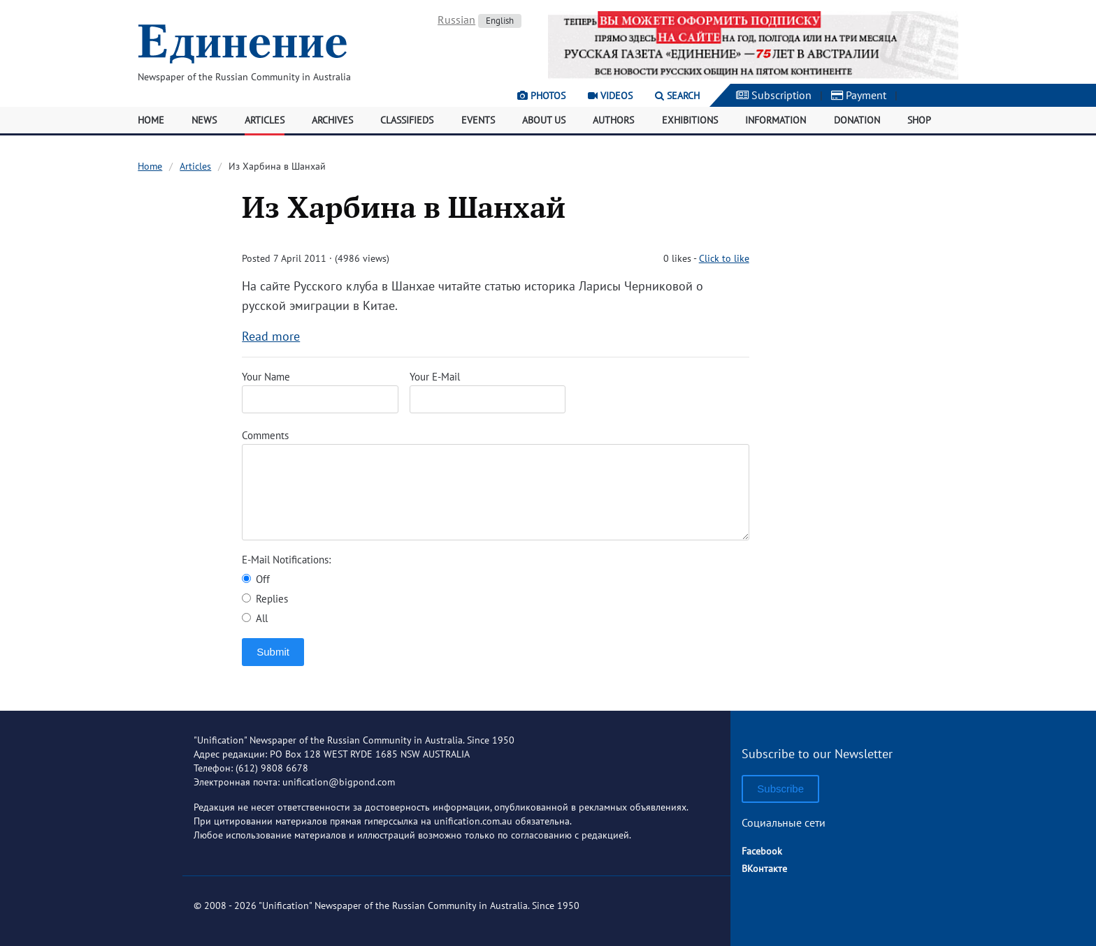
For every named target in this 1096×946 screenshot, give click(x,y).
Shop (919, 120)
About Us (543, 120)
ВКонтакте (764, 868)
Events (478, 120)
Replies (265, 598)
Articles (264, 120)
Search (677, 95)
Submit (273, 652)
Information (775, 120)
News (204, 120)
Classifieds (406, 120)
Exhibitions (690, 120)
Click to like (724, 258)
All (255, 618)
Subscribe (780, 789)
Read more (271, 336)
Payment (858, 95)
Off (256, 579)
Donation (857, 120)
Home (151, 120)
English (500, 21)
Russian (456, 20)
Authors (613, 120)
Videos (610, 95)
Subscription (774, 95)
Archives (332, 120)
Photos (541, 95)
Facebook (762, 851)
